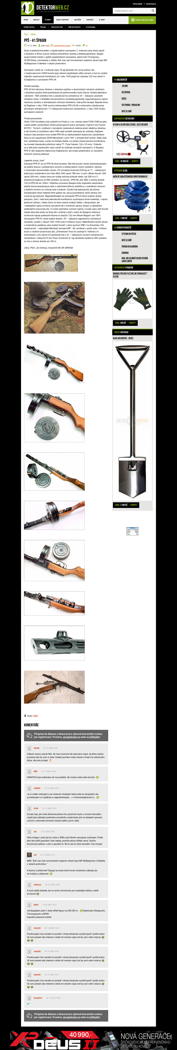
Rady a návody (62, 20)
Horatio (36, 748)
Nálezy (36, 20)
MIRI (48, 46)
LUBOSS (37, 788)
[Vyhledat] (153, 11)
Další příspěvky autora (62, 46)
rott (35, 855)
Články (48, 20)
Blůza (124, 98)
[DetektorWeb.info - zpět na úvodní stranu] (46, 8)
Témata (43, 27)
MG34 (36, 905)
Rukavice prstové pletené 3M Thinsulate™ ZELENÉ (130, 275)
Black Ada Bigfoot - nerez (123, 338)
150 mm (125, 85)
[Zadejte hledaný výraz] (134, 11)
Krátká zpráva (29, 27)
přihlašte (94, 737)
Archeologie (90, 27)
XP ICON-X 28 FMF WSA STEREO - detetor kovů (130, 124)
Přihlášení (137, 4)
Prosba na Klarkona (130, 246)
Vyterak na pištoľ (129, 233)
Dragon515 (38, 998)
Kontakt (90, 20)
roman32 (37, 928)
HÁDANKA (125, 252)
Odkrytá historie (74, 27)
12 (87, 46)
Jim (35, 831)
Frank (36, 808)
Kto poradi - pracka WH (131, 104)
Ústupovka (126, 92)
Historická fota (57, 27)
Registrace (151, 4)
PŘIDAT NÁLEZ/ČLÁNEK (142, 20)
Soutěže (77, 20)
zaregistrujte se (71, 737)
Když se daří (126, 111)
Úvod (26, 20)
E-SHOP (102, 20)
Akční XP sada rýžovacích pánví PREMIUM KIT (130, 176)
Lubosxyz (37, 885)
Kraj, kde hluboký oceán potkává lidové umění (135, 260)
